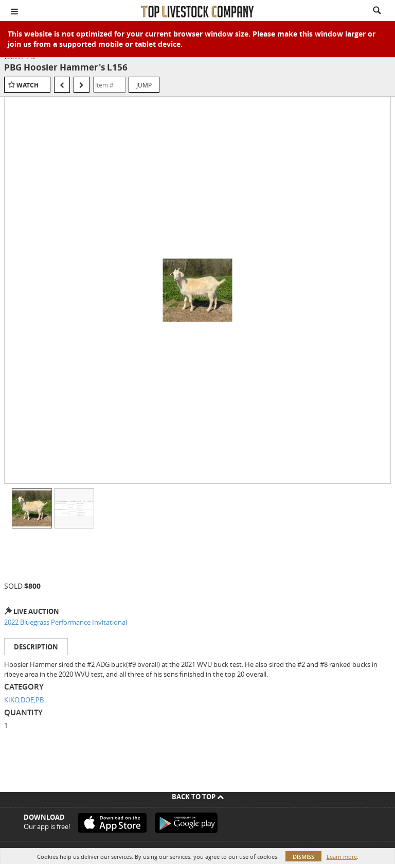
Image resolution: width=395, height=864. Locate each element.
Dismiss (303, 856)
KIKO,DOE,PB (24, 699)
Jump (144, 85)
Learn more (342, 856)
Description (36, 646)
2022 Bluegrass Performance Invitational (65, 622)
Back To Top (198, 796)
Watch (27, 85)
